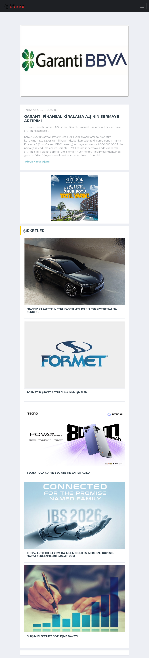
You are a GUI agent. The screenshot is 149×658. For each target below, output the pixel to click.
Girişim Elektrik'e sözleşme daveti (52, 636)
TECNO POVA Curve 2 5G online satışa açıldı (58, 472)
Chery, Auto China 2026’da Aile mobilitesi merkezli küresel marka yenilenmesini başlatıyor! (70, 554)
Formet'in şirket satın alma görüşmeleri (57, 392)
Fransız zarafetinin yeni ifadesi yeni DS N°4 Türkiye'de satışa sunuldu (72, 311)
